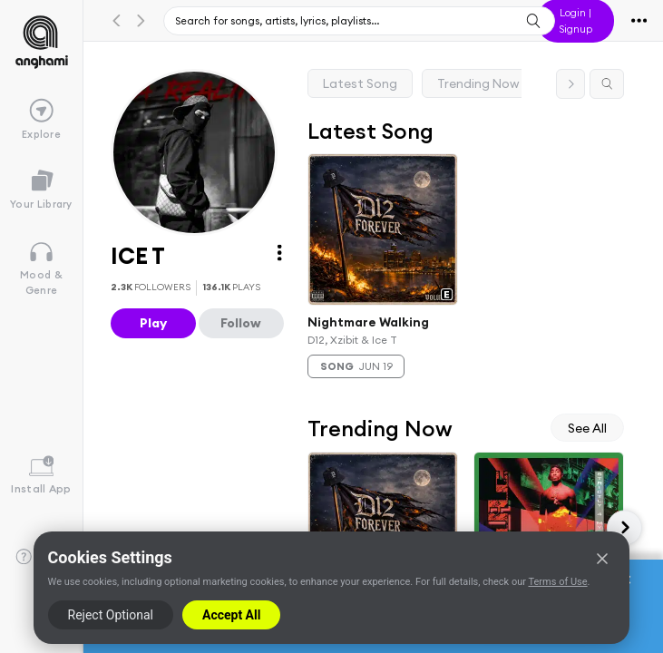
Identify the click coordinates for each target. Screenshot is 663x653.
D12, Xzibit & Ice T (352, 339)
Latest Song (360, 83)
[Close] (602, 558)
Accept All (231, 615)
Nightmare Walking (368, 322)
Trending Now (478, 83)
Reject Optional (110, 615)
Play (153, 323)
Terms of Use (557, 582)
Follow (240, 323)
